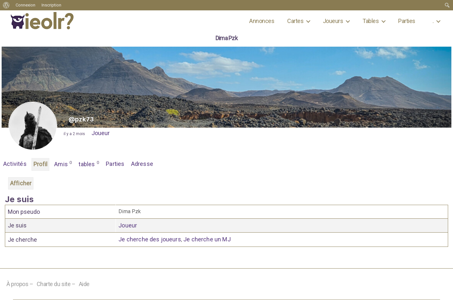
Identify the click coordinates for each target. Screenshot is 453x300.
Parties (406, 20)
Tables (370, 20)
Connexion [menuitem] (25, 5)
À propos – (19, 284)
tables (89, 163)
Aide (84, 284)
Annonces (261, 20)
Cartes (295, 20)
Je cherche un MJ (207, 239)
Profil (40, 164)
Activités (15, 163)
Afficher (20, 183)
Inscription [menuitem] (51, 5)
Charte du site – (56, 284)
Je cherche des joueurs (149, 239)
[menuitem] (6, 5)
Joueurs (333, 20)
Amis (63, 163)
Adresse (142, 163)
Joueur (101, 133)
